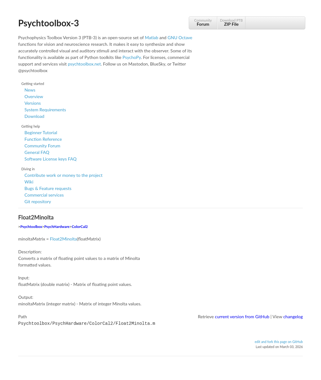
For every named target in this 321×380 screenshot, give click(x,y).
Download (34, 116)
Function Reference (43, 139)
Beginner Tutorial (40, 132)
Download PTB (231, 22)
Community (203, 22)
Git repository (37, 201)
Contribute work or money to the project (63, 175)
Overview (33, 96)
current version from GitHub (242, 316)
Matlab (151, 37)
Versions (32, 103)
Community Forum (42, 145)
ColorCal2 (80, 226)
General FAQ (36, 152)
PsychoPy (132, 57)
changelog (293, 316)
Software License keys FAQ (50, 158)
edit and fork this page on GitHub (279, 341)
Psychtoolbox (31, 226)
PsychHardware (57, 226)
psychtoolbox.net (84, 63)
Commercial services (44, 195)
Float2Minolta (63, 238)
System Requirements (45, 109)
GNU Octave (180, 37)
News (29, 89)
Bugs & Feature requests (47, 188)
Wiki (28, 181)
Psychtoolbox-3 (48, 23)
